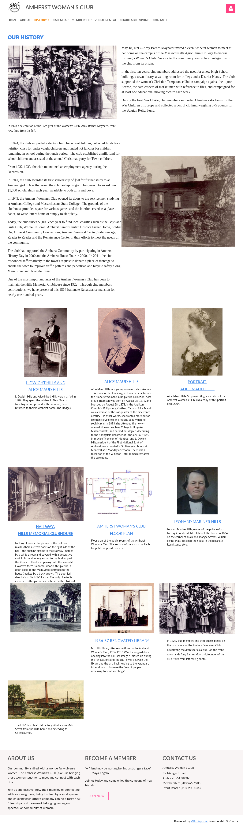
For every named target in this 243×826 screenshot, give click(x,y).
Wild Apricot (199, 821)
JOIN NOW (97, 796)
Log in (230, 8)
